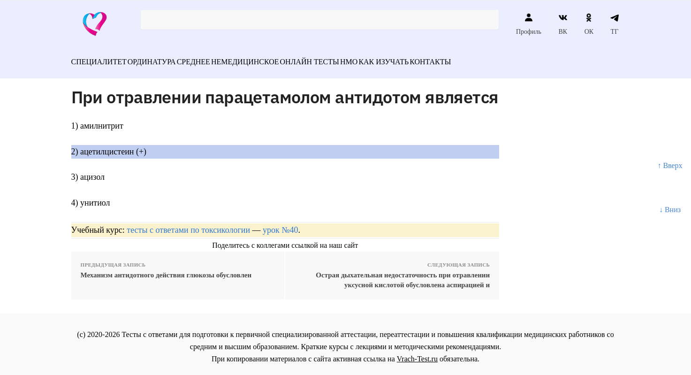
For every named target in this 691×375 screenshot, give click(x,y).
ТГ (615, 24)
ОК (589, 24)
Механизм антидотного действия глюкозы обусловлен (166, 270)
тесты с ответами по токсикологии (188, 224)
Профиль (528, 24)
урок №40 (280, 224)
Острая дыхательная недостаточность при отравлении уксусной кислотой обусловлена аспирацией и (403, 274)
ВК (563, 24)
